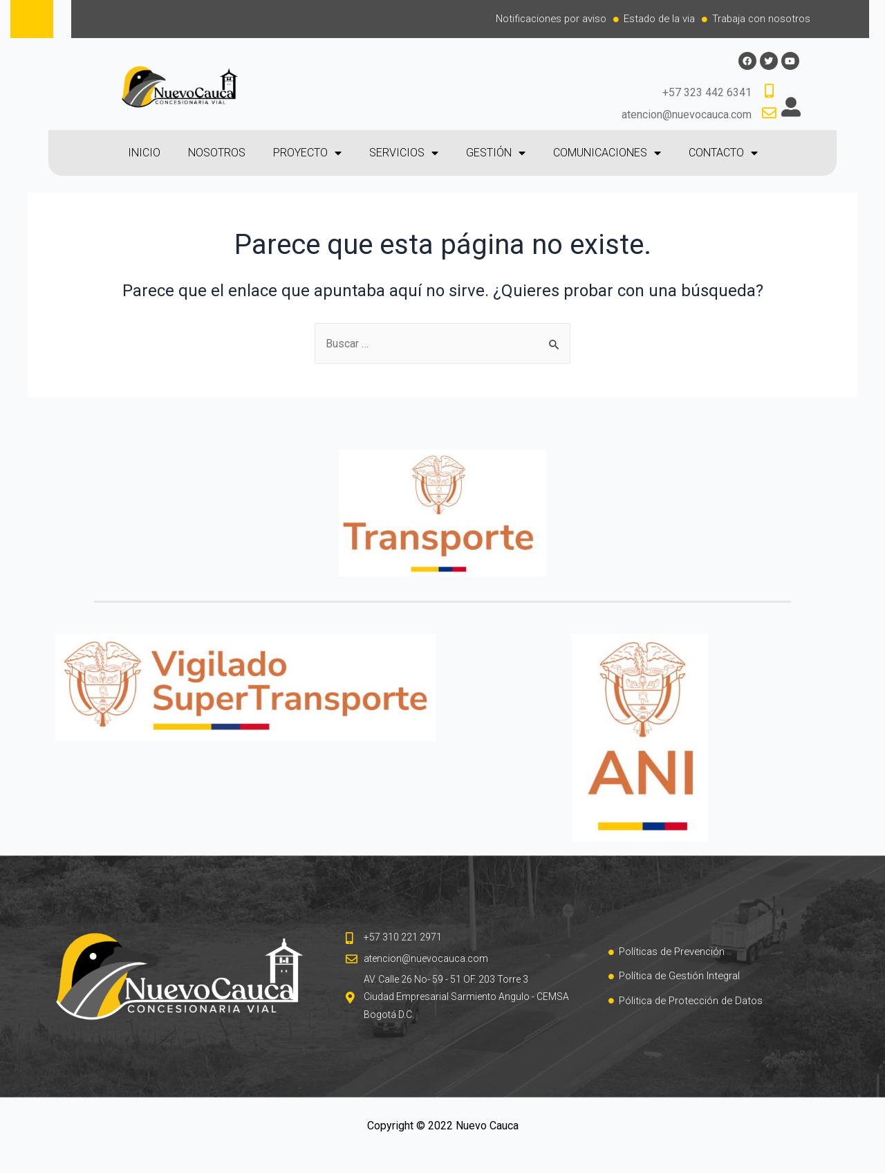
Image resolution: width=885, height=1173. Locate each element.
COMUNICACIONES (607, 153)
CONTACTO (723, 153)
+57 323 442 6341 (707, 93)
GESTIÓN (495, 153)
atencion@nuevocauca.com (687, 114)
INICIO (144, 153)
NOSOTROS (216, 153)
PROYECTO (307, 153)
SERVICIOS (403, 153)
